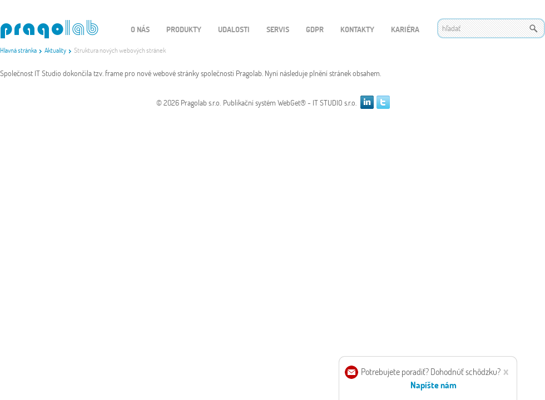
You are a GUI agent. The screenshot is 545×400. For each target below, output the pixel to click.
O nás (140, 29)
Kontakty (357, 29)
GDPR (315, 29)
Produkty (183, 29)
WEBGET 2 (49, 29)
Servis (277, 29)
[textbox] (491, 28)
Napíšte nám (433, 385)
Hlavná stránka (18, 50)
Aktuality (55, 50)
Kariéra (405, 29)
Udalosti (234, 29)
